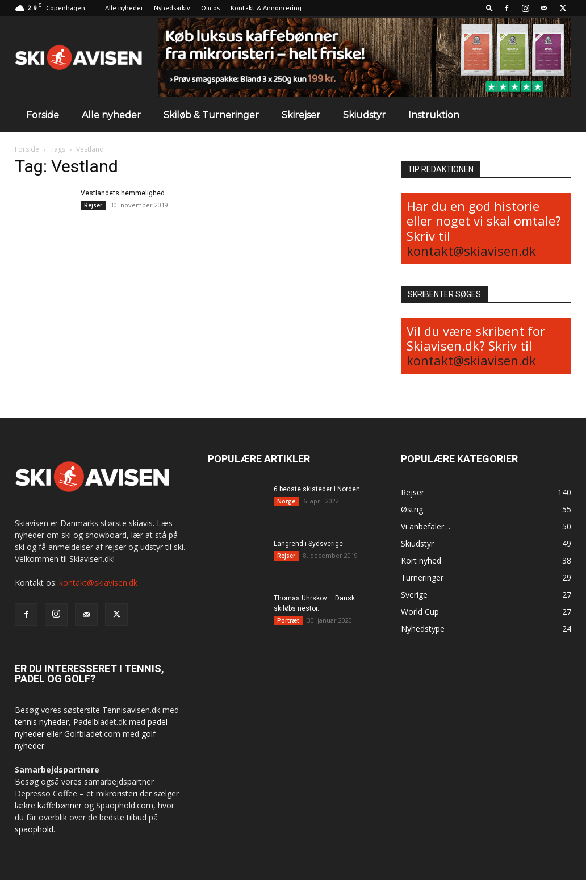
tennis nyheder (42, 721)
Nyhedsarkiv (172, 8)
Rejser (93, 205)
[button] (489, 7)
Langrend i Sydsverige (308, 544)
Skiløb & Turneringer (211, 115)
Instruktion (433, 115)
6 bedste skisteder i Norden (317, 489)
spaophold (34, 829)
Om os (210, 8)
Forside (42, 115)
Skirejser (301, 115)
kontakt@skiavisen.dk (471, 250)
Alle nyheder (124, 8)
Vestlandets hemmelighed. (123, 193)
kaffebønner (59, 805)
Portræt (288, 620)
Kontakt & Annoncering (266, 8)
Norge (286, 501)
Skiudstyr (364, 115)
